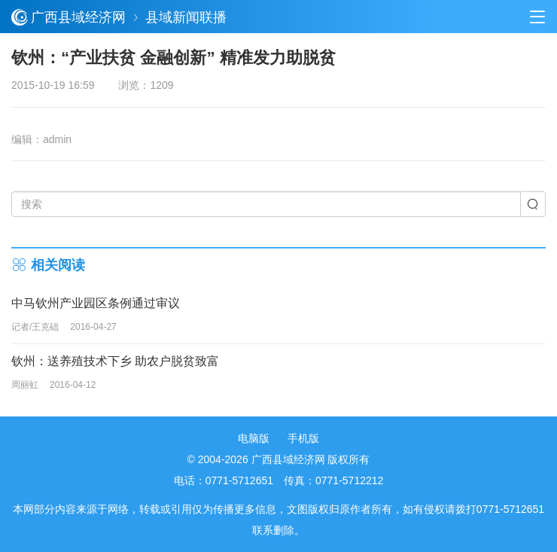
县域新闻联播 (186, 17)
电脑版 (253, 438)
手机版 (303, 438)
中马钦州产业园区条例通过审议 (95, 303)
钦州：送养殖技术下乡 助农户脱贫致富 (115, 361)
